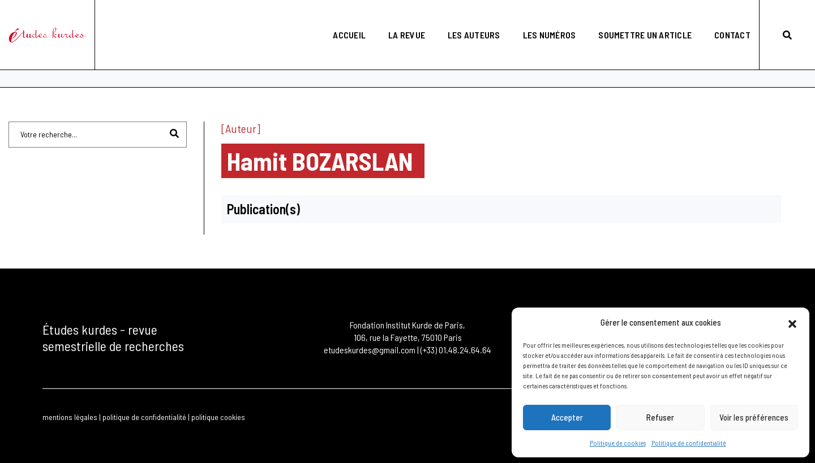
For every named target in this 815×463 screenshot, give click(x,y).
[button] (792, 322)
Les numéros (540, 20)
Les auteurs (465, 20)
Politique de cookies (618, 443)
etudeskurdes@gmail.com (369, 349)
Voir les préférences (753, 418)
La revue (397, 20)
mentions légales (69, 416)
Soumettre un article (636, 20)
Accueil (340, 20)
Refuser (660, 418)
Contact (723, 20)
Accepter (567, 418)
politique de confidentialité (144, 416)
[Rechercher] (174, 132)
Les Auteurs (67, 63)
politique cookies (218, 416)
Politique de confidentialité (688, 443)
